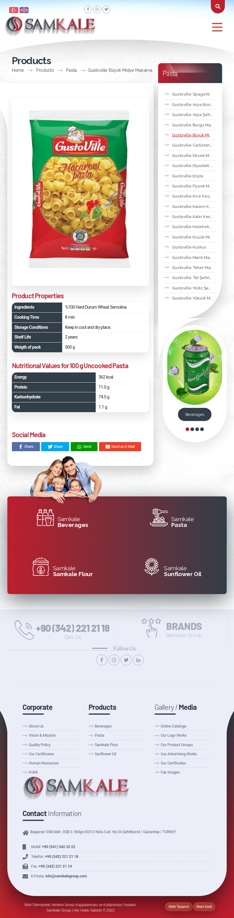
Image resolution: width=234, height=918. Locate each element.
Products (25, 70)
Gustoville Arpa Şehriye (194, 114)
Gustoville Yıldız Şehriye (194, 287)
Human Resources (44, 763)
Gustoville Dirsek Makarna (194, 155)
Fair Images (170, 772)
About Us (36, 726)
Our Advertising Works (179, 754)
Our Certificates (41, 754)
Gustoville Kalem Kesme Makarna (194, 206)
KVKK (33, 772)
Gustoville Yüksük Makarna (194, 298)
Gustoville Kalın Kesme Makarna (194, 216)
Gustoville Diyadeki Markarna (194, 165)
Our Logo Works (174, 735)
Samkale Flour (106, 744)
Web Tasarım (178, 907)
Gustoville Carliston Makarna (194, 145)
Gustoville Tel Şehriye (193, 277)
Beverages (194, 414)
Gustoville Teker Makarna (194, 267)
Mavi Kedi (204, 907)
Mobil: (53, 846)
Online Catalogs (173, 726)
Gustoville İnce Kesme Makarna (194, 196)
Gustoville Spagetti (190, 94)
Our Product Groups (177, 744)
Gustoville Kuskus (189, 247)
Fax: (51, 866)
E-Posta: (59, 876)
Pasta (51, 70)
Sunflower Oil (105, 754)
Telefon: (54, 856)
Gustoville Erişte (188, 175)
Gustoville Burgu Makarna (194, 124)
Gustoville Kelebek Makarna (194, 226)
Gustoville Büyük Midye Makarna (100, 70)
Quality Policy (39, 744)
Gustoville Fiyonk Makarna (194, 185)
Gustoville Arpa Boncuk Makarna (194, 104)
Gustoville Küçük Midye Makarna (194, 236)
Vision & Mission (42, 735)
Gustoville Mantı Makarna (194, 257)
